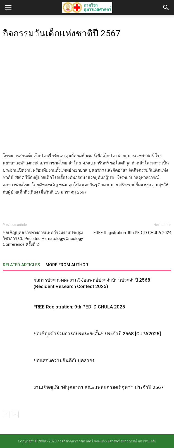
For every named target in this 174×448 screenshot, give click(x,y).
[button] (166, 7)
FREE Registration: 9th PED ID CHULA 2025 (79, 307)
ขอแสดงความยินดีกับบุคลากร (64, 360)
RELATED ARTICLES (21, 264)
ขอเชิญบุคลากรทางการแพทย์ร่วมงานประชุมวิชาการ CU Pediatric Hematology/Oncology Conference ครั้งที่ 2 (43, 238)
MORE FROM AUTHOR (67, 264)
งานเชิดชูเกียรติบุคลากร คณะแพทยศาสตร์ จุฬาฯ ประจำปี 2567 (99, 387)
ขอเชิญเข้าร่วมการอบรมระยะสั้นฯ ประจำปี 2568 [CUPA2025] (97, 333)
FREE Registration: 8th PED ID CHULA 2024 (132, 232)
